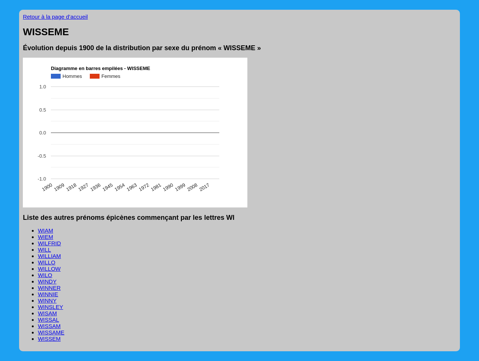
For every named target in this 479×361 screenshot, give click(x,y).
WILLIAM (49, 256)
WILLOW (49, 269)
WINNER (49, 288)
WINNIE (48, 294)
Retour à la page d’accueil (55, 16)
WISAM (47, 313)
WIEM (45, 237)
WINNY (47, 300)
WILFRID (49, 243)
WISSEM (49, 339)
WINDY (47, 281)
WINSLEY (50, 307)
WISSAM (49, 326)
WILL (44, 249)
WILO (45, 275)
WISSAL (48, 319)
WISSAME (51, 332)
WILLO (46, 262)
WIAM (45, 230)
